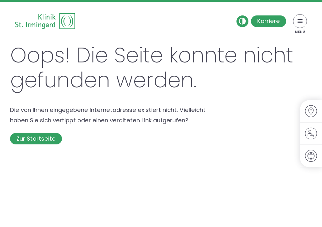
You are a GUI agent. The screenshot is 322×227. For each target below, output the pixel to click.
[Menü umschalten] (300, 21)
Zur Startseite (36, 139)
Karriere (268, 21)
